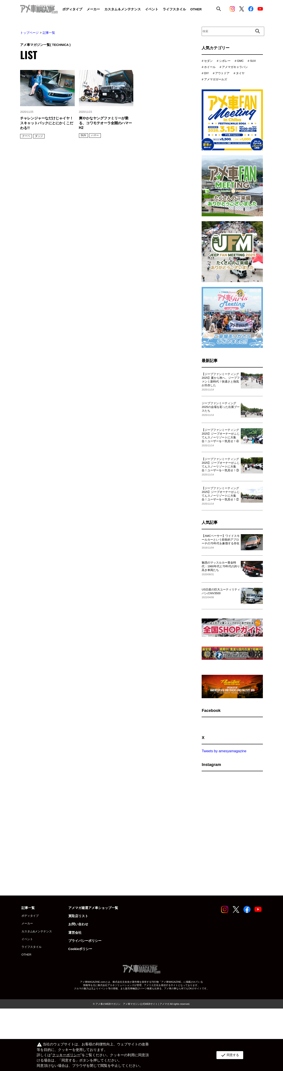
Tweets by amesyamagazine (224, 762)
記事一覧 (49, 32)
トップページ (29, 32)
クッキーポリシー (66, 1055)
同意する (229, 1055)
